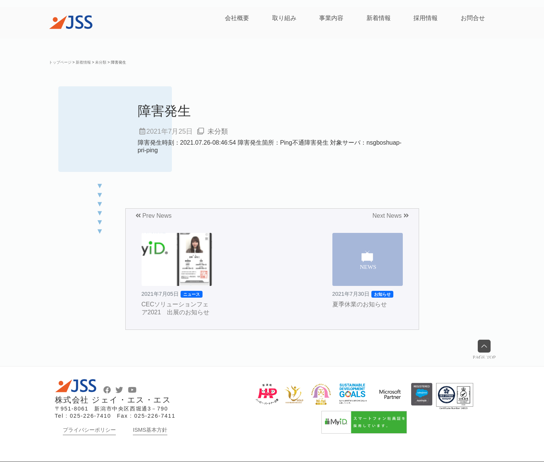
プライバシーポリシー (89, 430)
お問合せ (473, 18)
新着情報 (378, 18)
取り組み (284, 18)
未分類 (217, 131)
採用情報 (425, 18)
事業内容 (331, 18)
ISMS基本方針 (150, 430)
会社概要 (237, 18)
